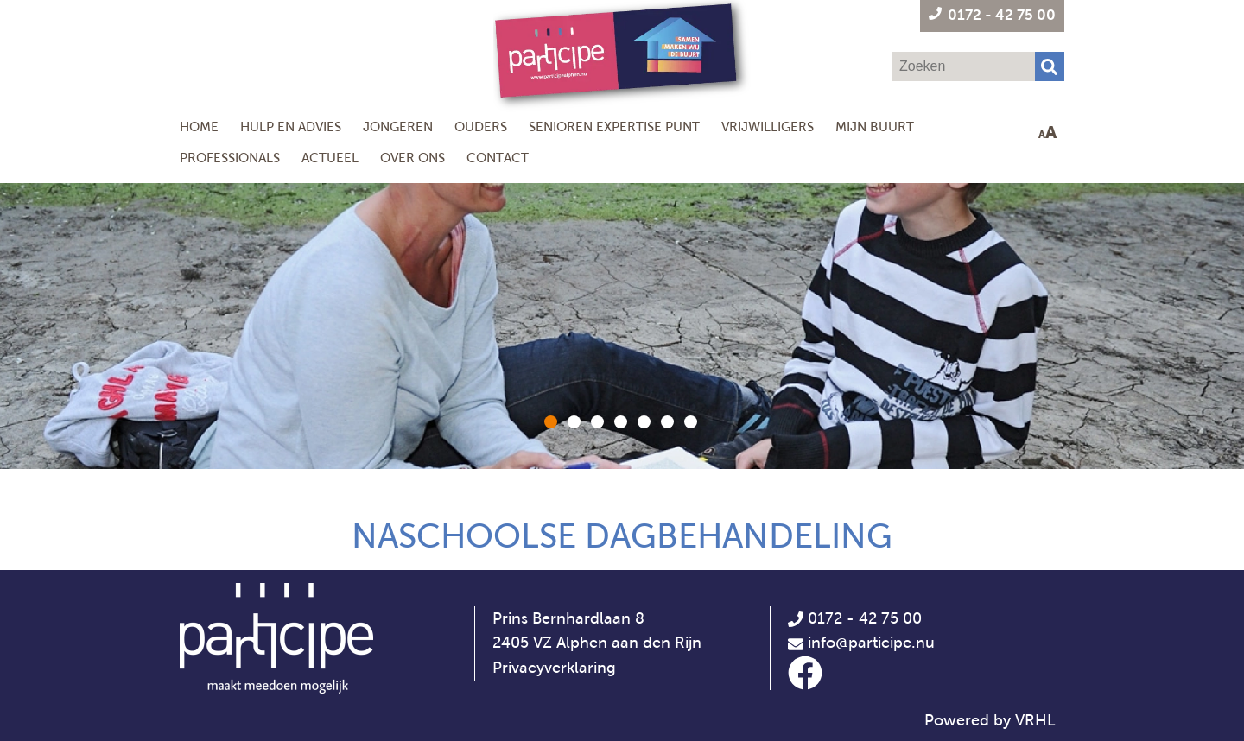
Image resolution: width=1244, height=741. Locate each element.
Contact (497, 157)
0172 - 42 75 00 (855, 618)
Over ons (412, 157)
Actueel (330, 157)
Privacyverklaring (554, 667)
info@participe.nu (871, 642)
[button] (550, 421)
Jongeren (398, 126)
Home (199, 126)
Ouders (480, 126)
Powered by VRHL (990, 720)
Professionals (230, 157)
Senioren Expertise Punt (614, 126)
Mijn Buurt (874, 126)
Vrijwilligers (767, 126)
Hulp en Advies (290, 126)
